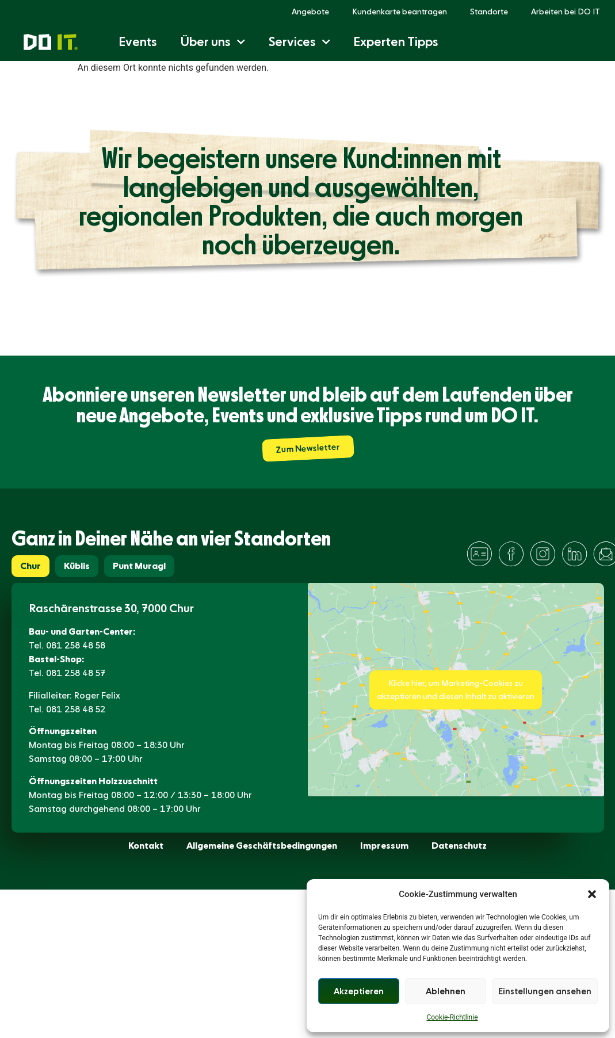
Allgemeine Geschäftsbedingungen (261, 845)
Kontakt (145, 845)
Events (138, 42)
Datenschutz (459, 845)
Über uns (212, 42)
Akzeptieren (359, 991)
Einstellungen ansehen (544, 991)
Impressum (384, 845)
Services (299, 42)
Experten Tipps (395, 42)
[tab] (30, 566)
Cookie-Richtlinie (452, 1017)
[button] (592, 894)
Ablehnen (445, 991)
